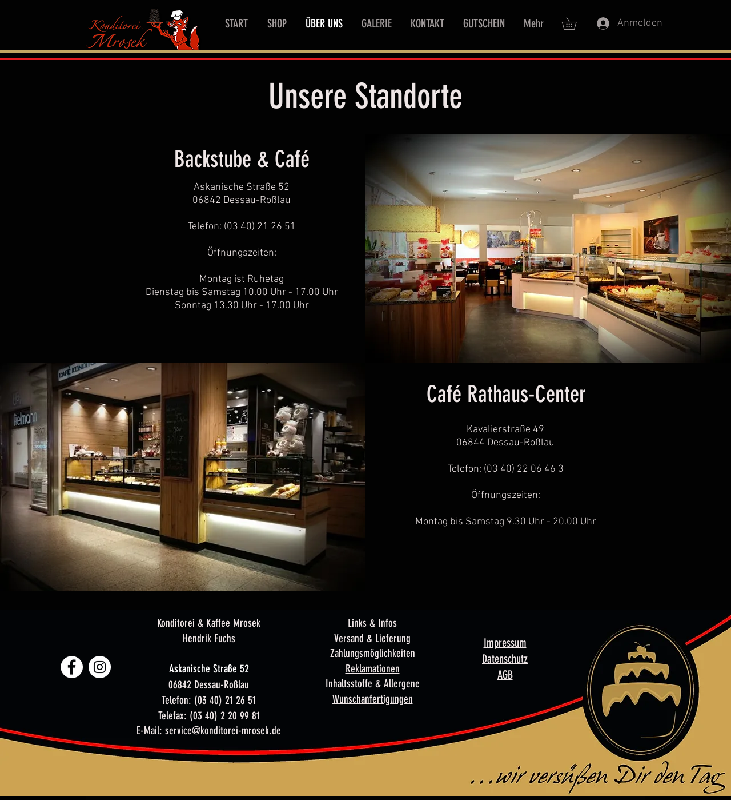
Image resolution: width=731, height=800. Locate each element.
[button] (575, 23)
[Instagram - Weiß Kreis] (100, 667)
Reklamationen (373, 668)
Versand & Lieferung (372, 638)
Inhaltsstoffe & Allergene (373, 683)
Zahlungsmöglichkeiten (372, 653)
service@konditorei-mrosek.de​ (223, 730)
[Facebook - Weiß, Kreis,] (72, 667)
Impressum (505, 643)
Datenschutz (505, 659)
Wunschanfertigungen (372, 699)
